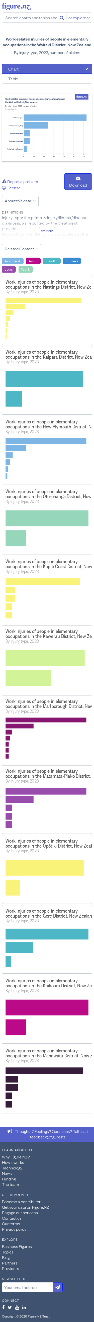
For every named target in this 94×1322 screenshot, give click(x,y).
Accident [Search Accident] (13, 260)
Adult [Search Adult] (33, 260)
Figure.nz (16, 6)
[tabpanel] (47, 127)
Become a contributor (21, 1201)
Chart (13, 69)
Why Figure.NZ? (16, 1156)
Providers (10, 1268)
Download (78, 182)
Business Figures (17, 1246)
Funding (9, 1178)
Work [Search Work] (25, 269)
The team (10, 1184)
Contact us (12, 1218)
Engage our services (20, 1212)
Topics (8, 1251)
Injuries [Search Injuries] (72, 260)
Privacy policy (14, 1229)
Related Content (19, 248)
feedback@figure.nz (47, 1136)
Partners (10, 1262)
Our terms (11, 1223)
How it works (13, 1162)
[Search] (61, 18)
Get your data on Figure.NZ (25, 1207)
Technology (12, 1167)
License (11, 187)
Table (13, 78)
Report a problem (20, 181)
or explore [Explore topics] (79, 17)
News (7, 1173)
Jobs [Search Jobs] (9, 269)
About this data (18, 200)
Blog (6, 1257)
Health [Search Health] (51, 260)
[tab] (47, 69)
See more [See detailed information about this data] (47, 231)
